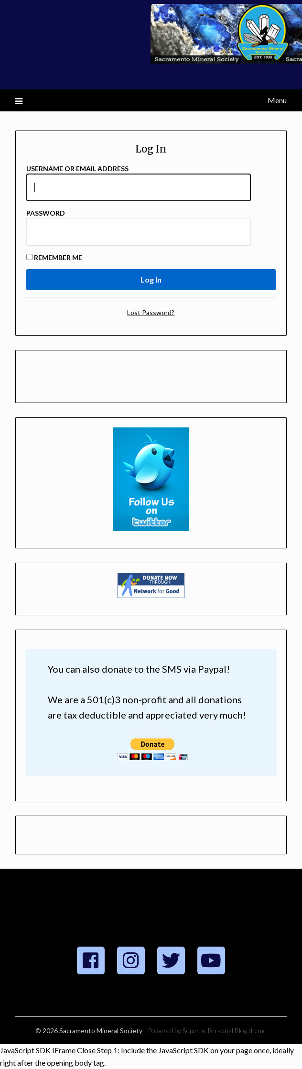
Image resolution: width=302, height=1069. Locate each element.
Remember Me (54, 257)
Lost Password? (150, 312)
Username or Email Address (77, 168)
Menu (277, 100)
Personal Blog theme (237, 1030)
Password (45, 213)
